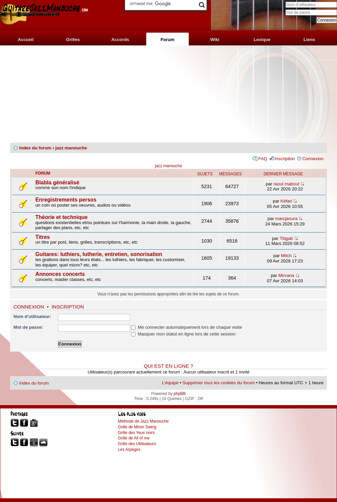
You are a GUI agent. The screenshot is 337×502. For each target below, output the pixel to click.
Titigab (286, 238)
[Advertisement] (168, 94)
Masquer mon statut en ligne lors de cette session (183, 333)
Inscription (285, 158)
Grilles (73, 39)
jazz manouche (71, 147)
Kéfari (286, 201)
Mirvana (286, 275)
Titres (42, 237)
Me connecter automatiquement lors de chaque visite (186, 327)
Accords (120, 39)
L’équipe (170, 382)
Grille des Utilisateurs (137, 443)
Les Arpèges (129, 449)
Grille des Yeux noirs (136, 432)
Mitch (286, 255)
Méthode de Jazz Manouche (143, 421)
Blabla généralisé (57, 182)
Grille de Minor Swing (137, 427)
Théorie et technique (61, 217)
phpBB (180, 393)
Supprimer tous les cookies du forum (219, 382)
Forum (167, 39)
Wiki (214, 39)
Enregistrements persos (65, 200)
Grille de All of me (134, 438)
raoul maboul (286, 183)
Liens (309, 39)
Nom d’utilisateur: (32, 316)
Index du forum (35, 147)
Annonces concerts (60, 274)
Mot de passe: (28, 327)
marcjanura (286, 218)
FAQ (262, 158)
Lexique (262, 39)
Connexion (313, 158)
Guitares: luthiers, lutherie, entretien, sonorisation (98, 254)
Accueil (26, 39)
